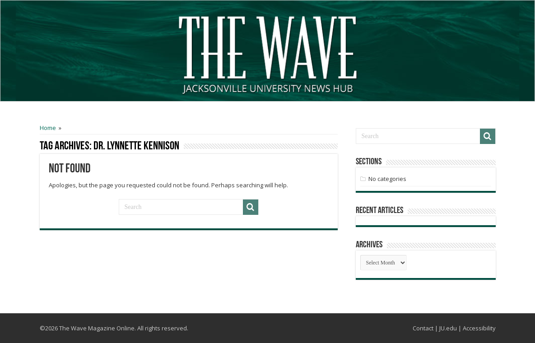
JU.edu (448, 328)
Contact (423, 328)
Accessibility (479, 328)
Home (48, 128)
